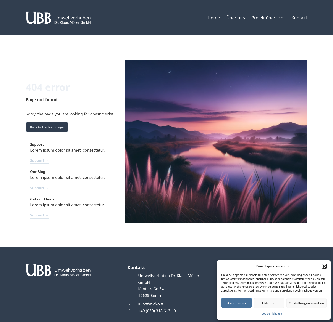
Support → (39, 160)
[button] (324, 266)
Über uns (235, 18)
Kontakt (299, 18)
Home (213, 18)
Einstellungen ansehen (306, 303)
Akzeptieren (236, 303)
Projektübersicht (268, 18)
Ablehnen (269, 303)
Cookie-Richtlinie (272, 314)
